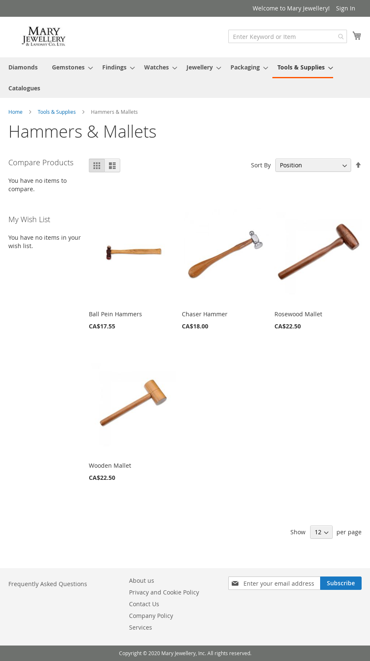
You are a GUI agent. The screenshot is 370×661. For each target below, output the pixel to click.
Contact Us (144, 604)
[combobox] (287, 36)
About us (141, 580)
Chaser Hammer (205, 314)
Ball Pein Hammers (115, 314)
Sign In (345, 8)
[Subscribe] (341, 583)
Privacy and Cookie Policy (164, 592)
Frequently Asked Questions (47, 584)
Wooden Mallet (110, 465)
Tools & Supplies (57, 111)
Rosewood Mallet (298, 314)
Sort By (261, 165)
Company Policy (151, 616)
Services (140, 627)
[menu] (185, 77)
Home (16, 111)
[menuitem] (23, 67)
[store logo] (44, 36)
